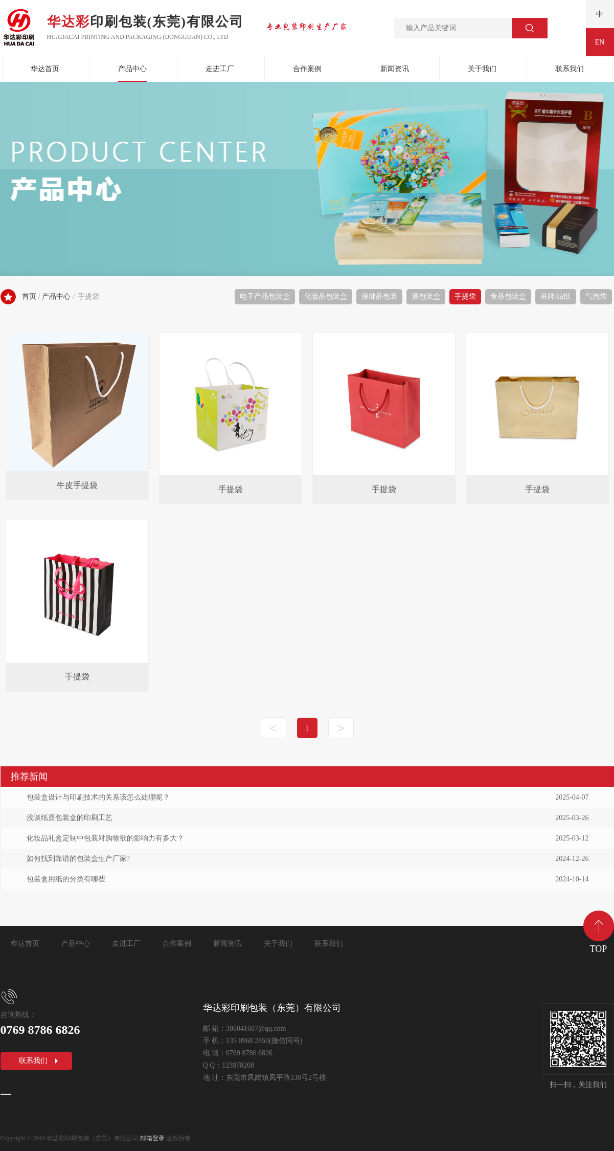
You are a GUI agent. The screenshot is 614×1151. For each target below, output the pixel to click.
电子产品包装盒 (265, 296)
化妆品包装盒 (325, 296)
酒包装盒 (426, 296)
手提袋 (465, 296)
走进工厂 (220, 69)
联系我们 (569, 69)
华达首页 (45, 69)
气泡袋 (596, 296)
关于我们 (482, 69)
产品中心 (132, 69)
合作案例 (307, 69)
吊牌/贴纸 (555, 296)
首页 (29, 296)
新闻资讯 (394, 69)
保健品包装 (379, 296)
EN (600, 42)
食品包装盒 (508, 296)
